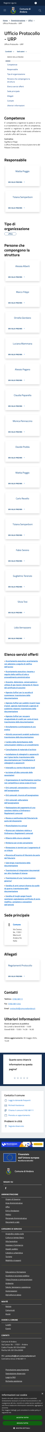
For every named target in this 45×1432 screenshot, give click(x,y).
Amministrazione (18, 20)
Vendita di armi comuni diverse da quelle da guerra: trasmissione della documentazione (21, 888)
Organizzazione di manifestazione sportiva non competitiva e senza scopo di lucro (22, 781)
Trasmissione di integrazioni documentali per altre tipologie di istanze (21, 872)
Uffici (30, 20)
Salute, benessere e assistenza (18, 1287)
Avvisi (8, 1314)
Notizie (8, 1306)
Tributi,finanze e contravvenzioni (19, 1279)
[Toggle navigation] (4, 10)
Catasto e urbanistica (14, 1252)
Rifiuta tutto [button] (22, 1423)
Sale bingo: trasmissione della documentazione (17, 864)
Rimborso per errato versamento (19, 842)
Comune (17, 924)
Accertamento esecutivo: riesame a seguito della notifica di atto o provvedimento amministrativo (19, 674)
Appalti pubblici (12, 1249)
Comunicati (10, 1310)
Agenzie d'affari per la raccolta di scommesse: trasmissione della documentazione (18, 695)
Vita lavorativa (11, 1241)
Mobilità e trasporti (13, 1260)
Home (5, 20)
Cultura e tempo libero (15, 1237)
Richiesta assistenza (14, 1381)
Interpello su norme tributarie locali (20, 767)
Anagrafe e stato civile (15, 1233)
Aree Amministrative (14, 1203)
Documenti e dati (12, 1222)
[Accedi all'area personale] (35, 3)
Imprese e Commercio (14, 1245)
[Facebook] (5, 1188)
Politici (8, 1214)
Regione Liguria (10, 2)
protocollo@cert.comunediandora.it (21, 1355)
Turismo (9, 1256)
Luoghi (8, 1324)
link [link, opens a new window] (10, 1413)
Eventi (8, 1328)
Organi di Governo (13, 1199)
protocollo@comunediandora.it (22, 1008)
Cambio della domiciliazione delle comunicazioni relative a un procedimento (21, 743)
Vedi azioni (22, 51)
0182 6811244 (14, 1003)
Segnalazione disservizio (15, 1373)
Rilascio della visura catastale (18, 838)
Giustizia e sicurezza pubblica (17, 1275)
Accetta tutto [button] (22, 1418)
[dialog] (22, 1411)
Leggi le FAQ (11, 1377)
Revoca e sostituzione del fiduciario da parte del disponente (20, 819)
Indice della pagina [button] (15, 57)
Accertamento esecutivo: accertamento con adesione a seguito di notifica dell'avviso (21, 664)
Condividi (10, 51)
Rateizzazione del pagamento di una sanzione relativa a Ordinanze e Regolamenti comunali (19, 810)
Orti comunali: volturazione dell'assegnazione (16, 801)
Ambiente (9, 1283)
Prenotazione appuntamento (17, 1369)
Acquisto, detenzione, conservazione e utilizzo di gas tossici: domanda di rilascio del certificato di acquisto (21, 684)
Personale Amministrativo (16, 1218)
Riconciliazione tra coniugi (16, 825)
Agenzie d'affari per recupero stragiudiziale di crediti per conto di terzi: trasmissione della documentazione (21, 719)
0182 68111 (18, 998)
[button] (22, 1428)
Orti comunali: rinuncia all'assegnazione (22, 795)
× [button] (42, 1394)
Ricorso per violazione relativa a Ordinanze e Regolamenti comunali (18, 832)
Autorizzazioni (11, 1291)
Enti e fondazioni (12, 1210)
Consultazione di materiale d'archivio (21, 749)
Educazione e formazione (16, 1271)
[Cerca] (40, 10)
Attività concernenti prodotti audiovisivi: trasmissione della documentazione (21, 736)
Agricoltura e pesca (13, 1294)
